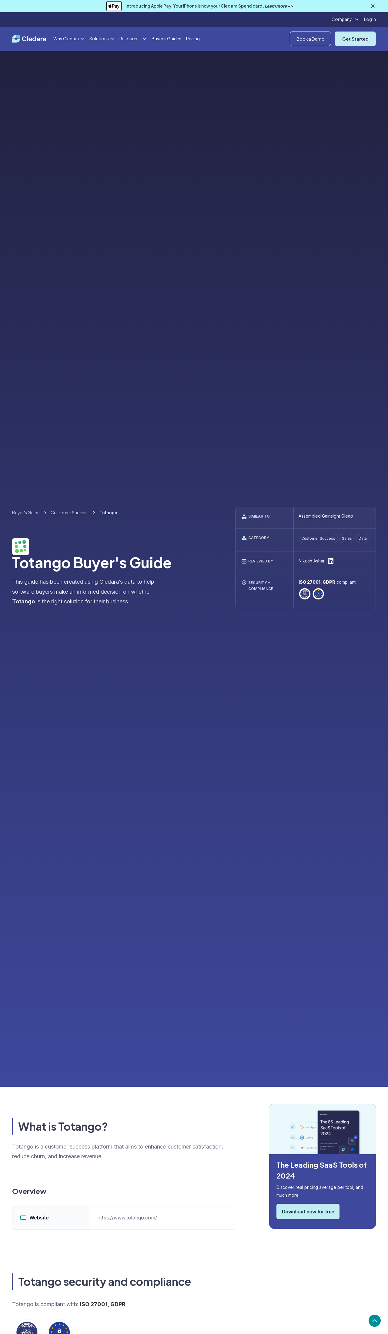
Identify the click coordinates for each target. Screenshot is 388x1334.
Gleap (347, 516)
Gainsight (331, 516)
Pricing (193, 38)
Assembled (310, 516)
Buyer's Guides (166, 38)
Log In (370, 19)
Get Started (355, 39)
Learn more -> (279, 5)
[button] (345, 19)
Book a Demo (310, 39)
